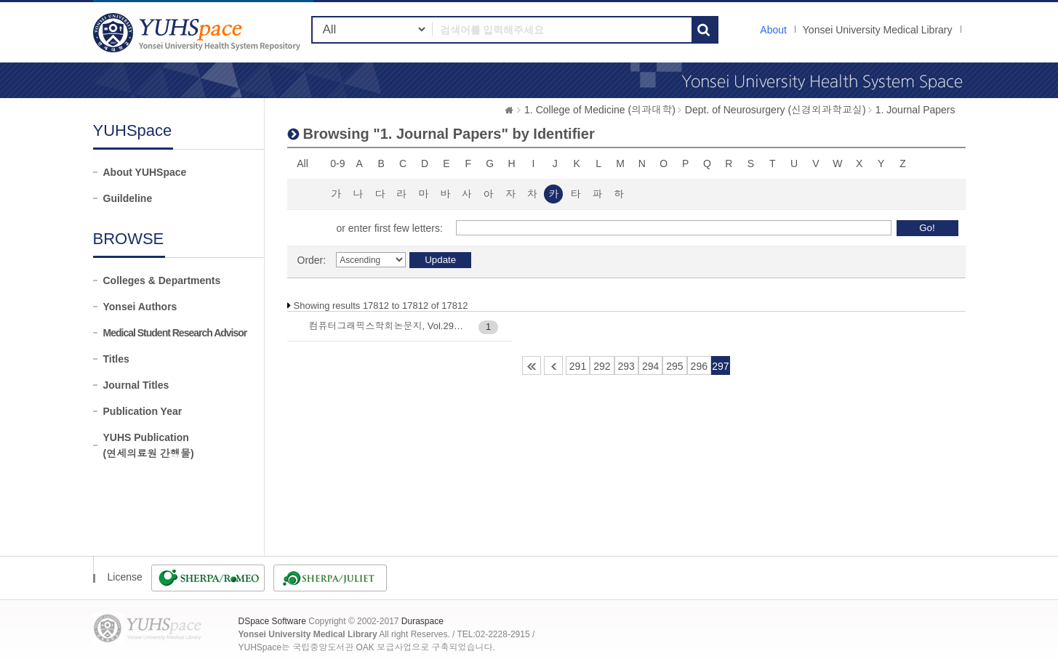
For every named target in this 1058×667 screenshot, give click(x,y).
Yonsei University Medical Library (878, 30)
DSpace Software (272, 621)
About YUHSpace (145, 172)
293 (626, 366)
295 (674, 366)
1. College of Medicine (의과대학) (600, 110)
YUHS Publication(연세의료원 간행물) (148, 445)
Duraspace (422, 621)
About (773, 30)
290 (553, 365)
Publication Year (143, 411)
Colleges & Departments (162, 280)
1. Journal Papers (915, 110)
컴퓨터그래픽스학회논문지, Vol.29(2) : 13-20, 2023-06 (387, 325)
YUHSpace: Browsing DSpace (198, 32)
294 (650, 366)
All (302, 163)
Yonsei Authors (140, 306)
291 (577, 366)
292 (601, 366)
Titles (116, 359)
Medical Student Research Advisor (175, 333)
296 (699, 366)
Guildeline (128, 198)
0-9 (337, 163)
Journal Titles (136, 385)
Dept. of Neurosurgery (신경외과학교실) (775, 110)
